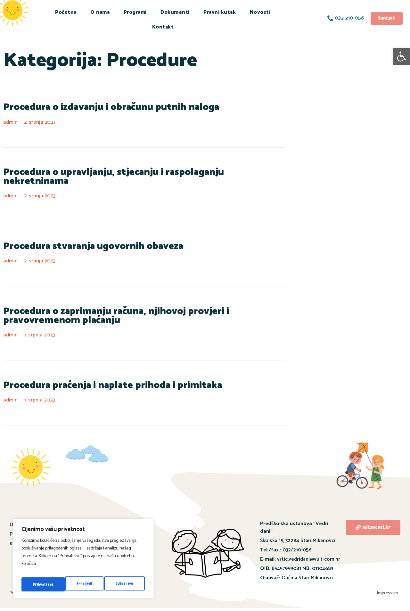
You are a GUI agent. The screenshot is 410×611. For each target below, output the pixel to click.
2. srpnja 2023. (42, 123)
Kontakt (163, 27)
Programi (135, 12)
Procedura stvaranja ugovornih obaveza (80, 240)
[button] (401, 56)
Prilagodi (40, 584)
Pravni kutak (219, 12)
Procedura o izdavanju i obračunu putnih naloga (95, 108)
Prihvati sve (123, 584)
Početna (66, 12)
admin (11, 123)
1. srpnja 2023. (41, 332)
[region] (83, 560)
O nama (100, 12)
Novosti (260, 12)
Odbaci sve (80, 584)
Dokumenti (175, 12)
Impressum (389, 594)
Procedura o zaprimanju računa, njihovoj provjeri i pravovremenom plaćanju (132, 311)
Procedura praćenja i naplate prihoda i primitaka (95, 383)
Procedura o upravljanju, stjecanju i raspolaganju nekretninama (125, 174)
